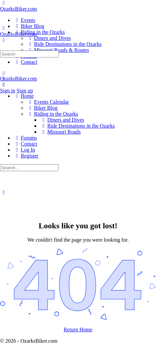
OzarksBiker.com (18, 9)
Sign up (25, 90)
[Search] (3, 40)
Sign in (7, 90)
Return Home (78, 329)
